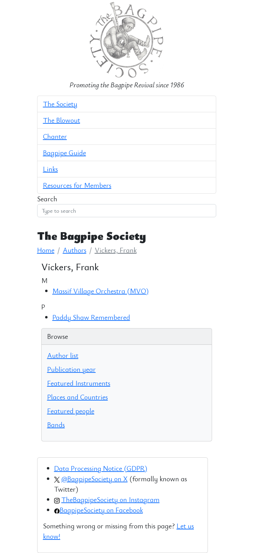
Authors (74, 250)
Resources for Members (77, 185)
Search (47, 198)
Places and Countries (77, 397)
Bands (56, 424)
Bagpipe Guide (64, 152)
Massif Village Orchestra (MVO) (100, 291)
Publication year (71, 369)
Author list (62, 355)
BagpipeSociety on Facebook (101, 510)
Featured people (70, 410)
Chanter (55, 136)
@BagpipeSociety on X (94, 478)
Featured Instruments (78, 383)
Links (50, 169)
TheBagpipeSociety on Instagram (110, 499)
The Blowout (61, 120)
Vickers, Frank (116, 250)
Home (45, 250)
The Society (60, 103)
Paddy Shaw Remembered (91, 317)
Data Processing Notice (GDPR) (100, 468)
